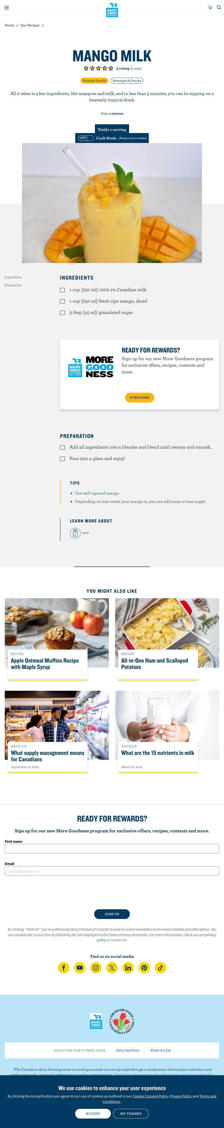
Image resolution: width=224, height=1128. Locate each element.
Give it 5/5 (111, 68)
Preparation (13, 285)
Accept (93, 1113)
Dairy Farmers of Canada (112, 9)
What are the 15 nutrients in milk (157, 752)
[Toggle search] (219, 7)
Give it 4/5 (105, 68)
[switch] (112, 138)
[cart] (210, 7)
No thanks (131, 1113)
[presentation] (112, 892)
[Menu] (6, 7)
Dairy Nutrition (128, 1050)
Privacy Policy (180, 1096)
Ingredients (13, 277)
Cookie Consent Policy (150, 1096)
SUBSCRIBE (139, 397)
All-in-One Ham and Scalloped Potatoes (154, 663)
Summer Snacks (94, 80)
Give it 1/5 (86, 68)
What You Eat (160, 1050)
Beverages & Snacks (127, 80)
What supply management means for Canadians (47, 756)
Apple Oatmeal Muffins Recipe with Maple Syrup (45, 663)
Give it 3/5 (98, 68)
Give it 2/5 (92, 68)
